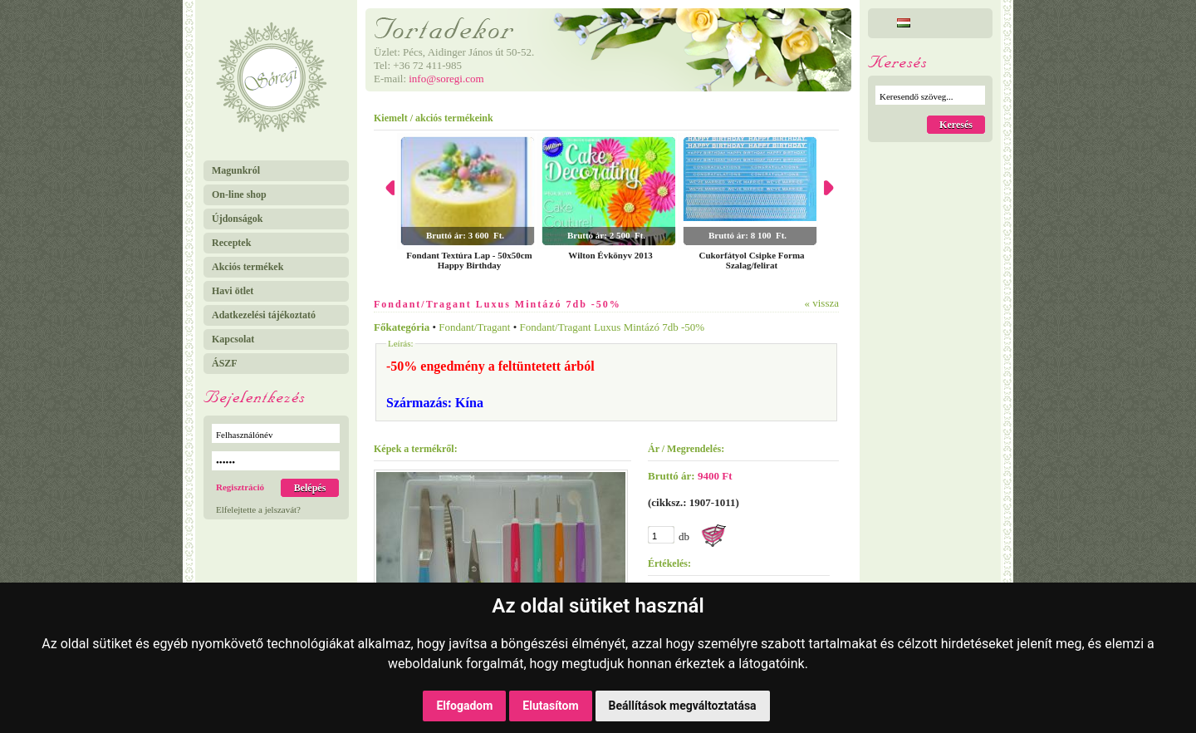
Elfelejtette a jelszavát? (258, 509)
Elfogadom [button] (464, 705)
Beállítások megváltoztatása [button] (683, 705)
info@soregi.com (446, 78)
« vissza (821, 303)
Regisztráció (240, 487)
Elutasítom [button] (550, 705)
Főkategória (401, 327)
